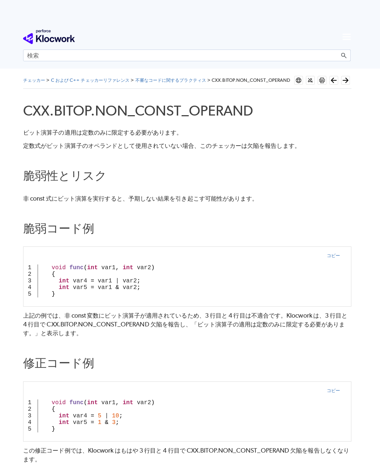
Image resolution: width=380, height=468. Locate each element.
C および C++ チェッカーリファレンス (90, 80)
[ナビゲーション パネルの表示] (346, 36)
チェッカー (34, 80)
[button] (344, 55)
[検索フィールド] (187, 55)
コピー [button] (333, 255)
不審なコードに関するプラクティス (170, 80)
